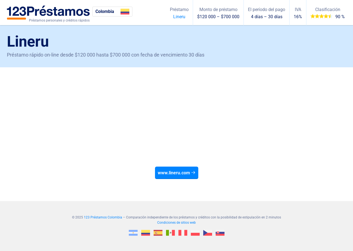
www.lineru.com (177, 172)
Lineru (179, 16)
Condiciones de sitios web (176, 223)
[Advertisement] (176, 108)
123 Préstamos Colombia (103, 217)
